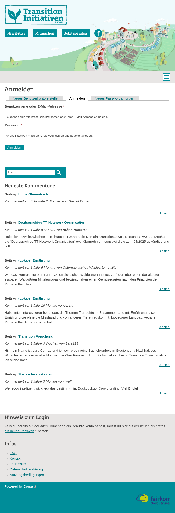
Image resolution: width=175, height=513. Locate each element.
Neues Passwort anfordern (115, 98)
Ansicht (164, 213)
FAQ (13, 453)
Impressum (18, 464)
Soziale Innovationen (35, 374)
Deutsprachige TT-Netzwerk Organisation (51, 222)
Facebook (98, 33)
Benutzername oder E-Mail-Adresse (34, 106)
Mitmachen (44, 33)
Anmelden (79, 98)
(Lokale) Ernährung (34, 260)
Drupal (29, 486)
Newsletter (16, 33)
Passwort (13, 125)
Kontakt (15, 458)
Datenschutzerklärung (26, 469)
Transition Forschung (35, 336)
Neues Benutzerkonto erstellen (36, 98)
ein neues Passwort (21, 431)
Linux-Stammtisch (33, 194)
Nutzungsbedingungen (27, 475)
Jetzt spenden (75, 33)
